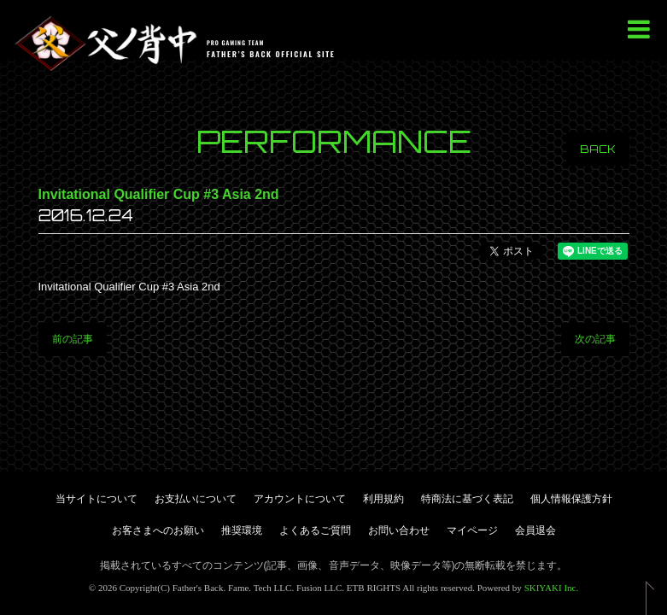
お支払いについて (196, 499)
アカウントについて (300, 499)
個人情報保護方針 (571, 499)
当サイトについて (96, 499)
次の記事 (595, 339)
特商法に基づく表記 (467, 499)
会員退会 (535, 530)
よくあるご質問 (315, 530)
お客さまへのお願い (158, 530)
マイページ (472, 530)
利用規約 (383, 499)
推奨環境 (241, 530)
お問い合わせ (399, 530)
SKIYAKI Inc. (551, 588)
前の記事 (72, 339)
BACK (598, 149)
